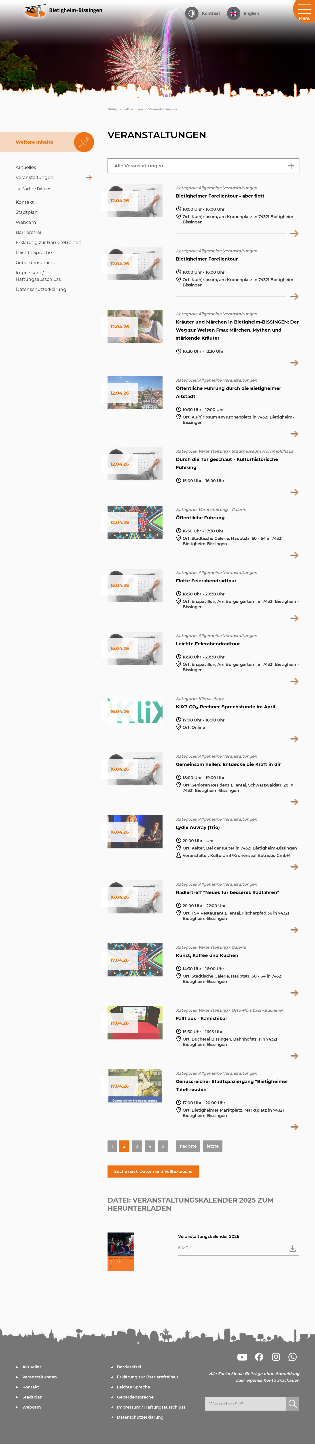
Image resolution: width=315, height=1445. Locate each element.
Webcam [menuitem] (31, 1408)
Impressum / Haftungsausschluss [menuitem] (151, 1408)
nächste (190, 1146)
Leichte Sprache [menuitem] (133, 1388)
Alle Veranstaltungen (138, 165)
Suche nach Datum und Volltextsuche (158, 1172)
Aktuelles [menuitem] (31, 1367)
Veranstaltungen (162, 109)
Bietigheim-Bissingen (125, 109)
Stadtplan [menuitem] (32, 1398)
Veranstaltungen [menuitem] (39, 1378)
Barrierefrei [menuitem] (129, 1367)
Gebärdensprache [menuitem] (135, 1398)
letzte (216, 1146)
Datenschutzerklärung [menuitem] (140, 1418)
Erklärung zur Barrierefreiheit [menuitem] (147, 1378)
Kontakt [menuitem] (30, 1388)
